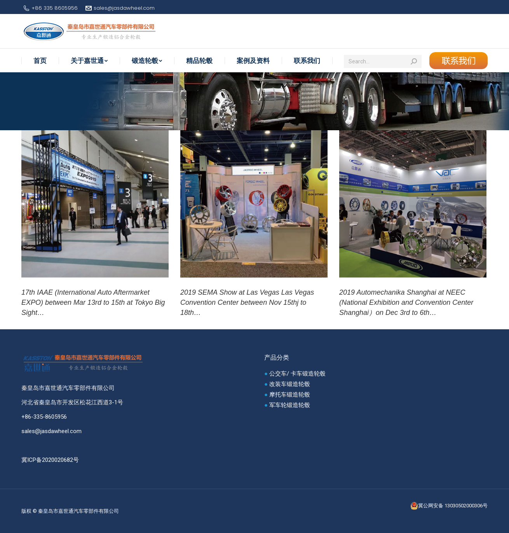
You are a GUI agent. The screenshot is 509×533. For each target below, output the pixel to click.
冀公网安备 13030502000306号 (449, 506)
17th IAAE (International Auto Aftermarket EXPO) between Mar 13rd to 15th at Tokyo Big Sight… (93, 302)
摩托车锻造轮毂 (289, 394)
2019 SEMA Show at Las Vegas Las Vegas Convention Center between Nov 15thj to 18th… (247, 302)
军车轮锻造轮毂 (289, 405)
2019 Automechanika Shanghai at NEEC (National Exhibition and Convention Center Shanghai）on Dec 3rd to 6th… (406, 302)
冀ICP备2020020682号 (50, 459)
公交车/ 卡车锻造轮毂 (297, 373)
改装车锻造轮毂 (289, 384)
